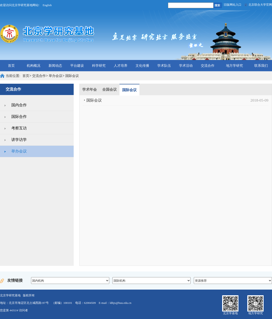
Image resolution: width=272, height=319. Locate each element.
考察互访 (19, 128)
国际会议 (72, 76)
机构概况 (33, 65)
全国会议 (109, 89)
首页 (11, 65)
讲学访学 (19, 140)
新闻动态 (55, 65)
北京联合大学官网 (260, 4)
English (47, 5)
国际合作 (19, 116)
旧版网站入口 (232, 4)
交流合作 (207, 65)
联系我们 (261, 65)
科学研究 (99, 65)
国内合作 (19, 105)
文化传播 (142, 65)
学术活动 (186, 65)
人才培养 (120, 65)
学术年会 (89, 89)
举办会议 (55, 76)
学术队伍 (164, 65)
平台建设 (77, 65)
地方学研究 (234, 65)
